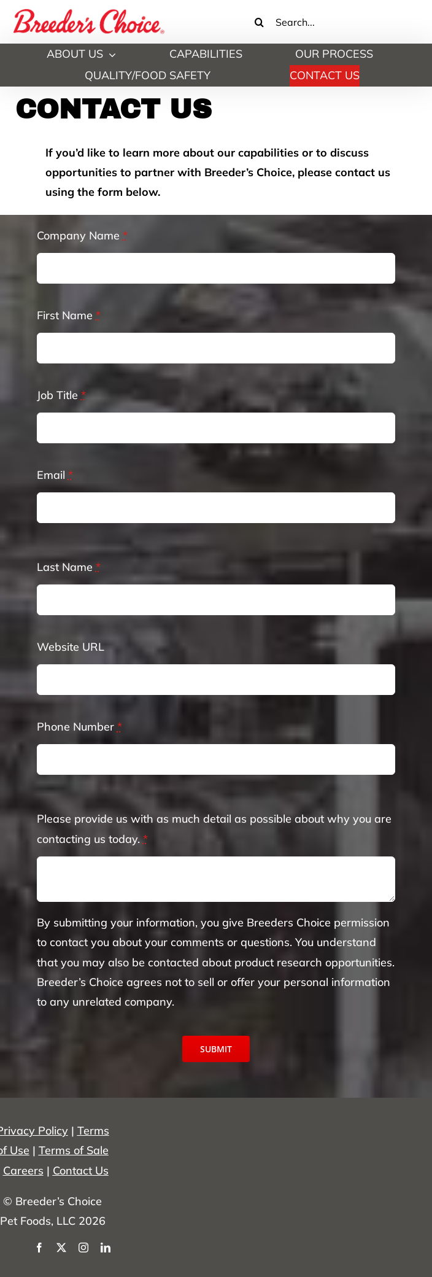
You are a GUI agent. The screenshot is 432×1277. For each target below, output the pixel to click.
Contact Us (81, 1170)
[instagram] (83, 1247)
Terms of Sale (74, 1150)
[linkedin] (105, 1247)
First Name (69, 315)
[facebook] (39, 1247)
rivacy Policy (36, 1131)
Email (55, 475)
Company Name (82, 235)
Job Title (61, 395)
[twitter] (61, 1247)
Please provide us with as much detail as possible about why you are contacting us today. (214, 828)
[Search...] (328, 22)
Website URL (70, 647)
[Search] (259, 22)
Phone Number (79, 727)
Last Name (69, 567)
